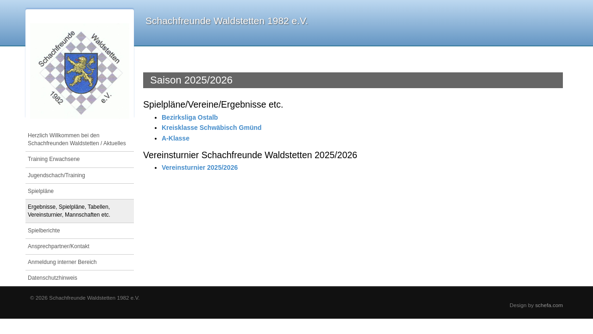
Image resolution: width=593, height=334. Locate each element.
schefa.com (549, 305)
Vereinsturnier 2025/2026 (200, 167)
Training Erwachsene (54, 159)
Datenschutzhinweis (52, 278)
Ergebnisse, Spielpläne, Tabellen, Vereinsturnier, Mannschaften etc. (69, 211)
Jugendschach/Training (56, 175)
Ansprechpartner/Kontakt (58, 246)
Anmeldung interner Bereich (62, 262)
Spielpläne (41, 191)
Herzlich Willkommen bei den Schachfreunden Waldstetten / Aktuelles (77, 139)
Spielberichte (44, 230)
